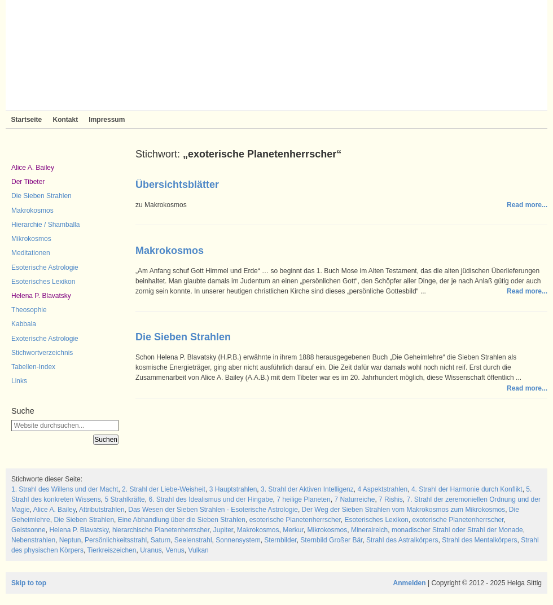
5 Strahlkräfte (124, 499)
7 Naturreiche (354, 499)
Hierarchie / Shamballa (45, 225)
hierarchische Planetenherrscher (160, 530)
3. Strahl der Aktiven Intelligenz (307, 489)
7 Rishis (391, 499)
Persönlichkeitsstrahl (116, 540)
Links (19, 381)
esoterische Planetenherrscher (295, 520)
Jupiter (223, 530)
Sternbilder (280, 540)
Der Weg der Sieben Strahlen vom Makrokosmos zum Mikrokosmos (404, 510)
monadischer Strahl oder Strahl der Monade (457, 530)
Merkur (293, 530)
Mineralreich (369, 530)
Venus (174, 550)
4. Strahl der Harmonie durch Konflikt (467, 489)
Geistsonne (28, 530)
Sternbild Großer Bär (331, 540)
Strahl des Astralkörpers (402, 540)
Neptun (70, 540)
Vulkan (198, 550)
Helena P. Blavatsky (41, 296)
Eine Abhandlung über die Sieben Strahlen (181, 520)
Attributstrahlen (102, 510)
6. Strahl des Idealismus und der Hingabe (210, 499)
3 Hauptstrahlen (233, 489)
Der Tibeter (28, 182)
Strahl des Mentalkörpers (479, 540)
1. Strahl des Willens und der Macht (64, 489)
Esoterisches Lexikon (43, 282)
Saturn (160, 540)
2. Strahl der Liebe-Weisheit (163, 489)
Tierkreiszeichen (112, 550)
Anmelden (409, 583)
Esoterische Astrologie (44, 267)
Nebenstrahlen (33, 540)
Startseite (26, 120)
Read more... (527, 205)
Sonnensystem (238, 540)
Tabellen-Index (33, 367)
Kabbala (23, 324)
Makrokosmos (32, 210)
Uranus (151, 550)
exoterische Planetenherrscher (457, 520)
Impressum (107, 120)
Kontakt (65, 120)
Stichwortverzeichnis (42, 353)
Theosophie (29, 310)
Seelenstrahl (193, 540)
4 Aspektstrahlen (382, 489)
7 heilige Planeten (303, 499)
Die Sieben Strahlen (41, 196)
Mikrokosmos (31, 239)
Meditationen (30, 253)
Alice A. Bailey (32, 168)
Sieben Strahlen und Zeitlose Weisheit (276, 55)
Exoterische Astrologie (44, 339)
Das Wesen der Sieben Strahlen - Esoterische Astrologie (213, 510)
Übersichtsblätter (177, 184)
